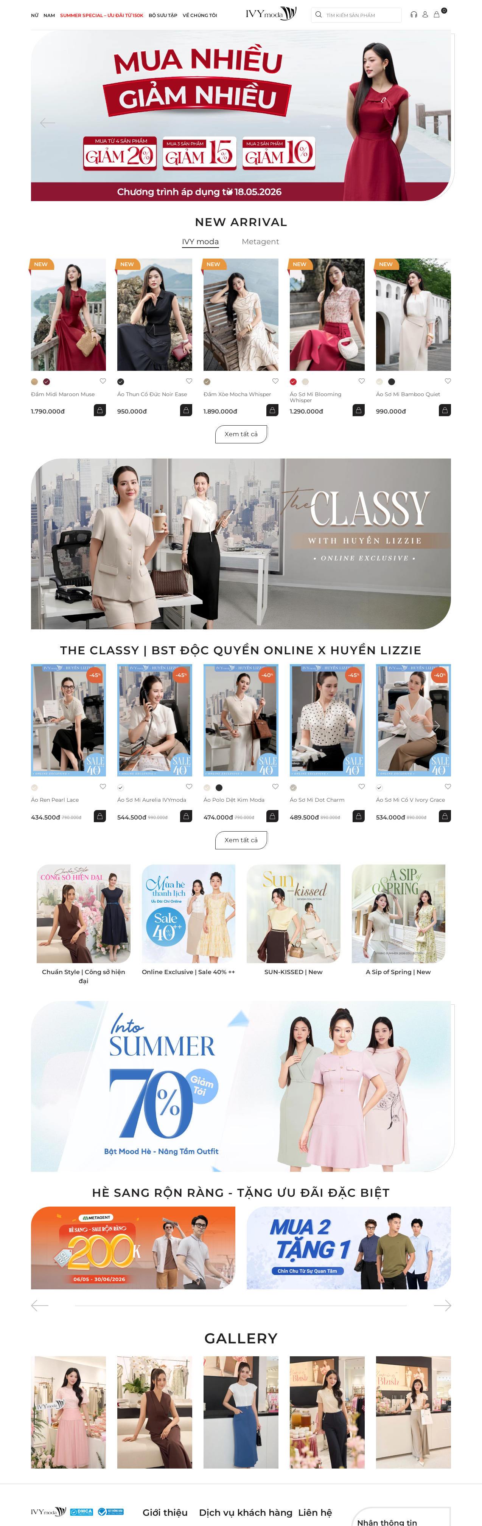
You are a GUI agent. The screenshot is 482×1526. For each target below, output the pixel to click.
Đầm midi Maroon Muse (63, 394)
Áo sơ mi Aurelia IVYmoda (151, 800)
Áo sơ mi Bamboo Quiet (408, 394)
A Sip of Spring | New (398, 972)
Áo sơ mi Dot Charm (317, 800)
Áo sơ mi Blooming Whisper (316, 397)
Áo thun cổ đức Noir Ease (152, 394)
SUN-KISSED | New (293, 972)
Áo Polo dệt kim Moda (234, 800)
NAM (49, 15)
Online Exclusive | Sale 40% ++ (188, 972)
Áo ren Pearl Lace (55, 800)
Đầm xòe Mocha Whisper (237, 394)
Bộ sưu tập (163, 15)
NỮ (34, 15)
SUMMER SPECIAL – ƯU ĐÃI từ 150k (101, 15)
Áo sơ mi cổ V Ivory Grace (410, 800)
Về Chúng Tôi (200, 15)
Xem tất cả (241, 434)
